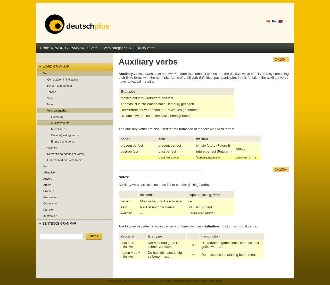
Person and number (59, 85)
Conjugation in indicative (62, 79)
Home (44, 48)
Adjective (49, 172)
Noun (46, 166)
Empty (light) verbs (63, 141)
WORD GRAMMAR (69, 48)
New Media (149, 281)
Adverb (47, 178)
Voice (50, 98)
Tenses (51, 91)
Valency (52, 147)
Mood (50, 104)
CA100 (280, 59)
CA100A (281, 169)
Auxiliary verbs (144, 48)
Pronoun (48, 191)
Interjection (50, 215)
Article (47, 184)
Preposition (50, 197)
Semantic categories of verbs (65, 153)
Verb (93, 48)
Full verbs (57, 116)
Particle (48, 209)
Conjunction (50, 203)
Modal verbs (59, 129)
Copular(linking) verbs (65, 135)
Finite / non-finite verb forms (64, 160)
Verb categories (115, 48)
